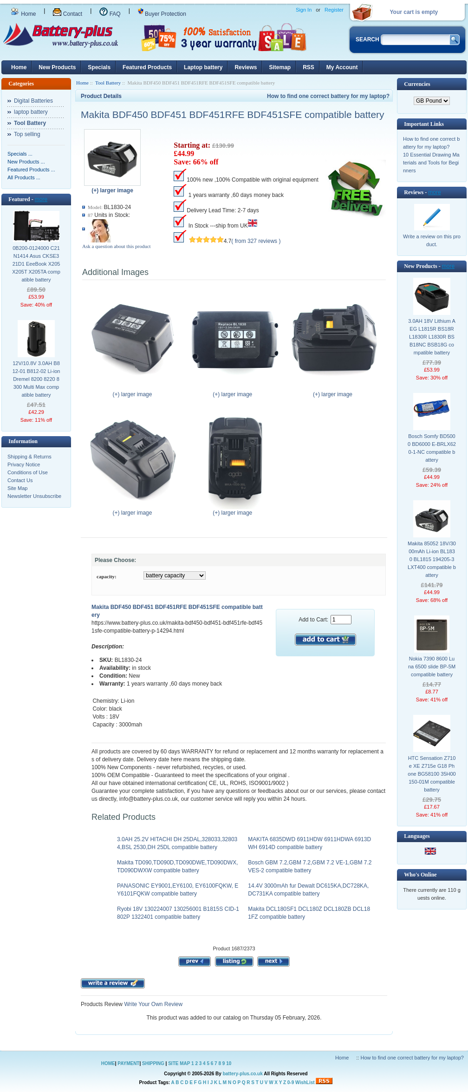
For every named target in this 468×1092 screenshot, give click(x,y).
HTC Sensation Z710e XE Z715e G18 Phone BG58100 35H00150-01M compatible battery (431, 773)
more (41, 199)
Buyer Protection (162, 14)
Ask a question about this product (116, 246)
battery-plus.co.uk (243, 1073)
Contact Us (19, 480)
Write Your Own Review (152, 1004)
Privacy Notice (23, 464)
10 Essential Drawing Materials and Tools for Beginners (431, 162)
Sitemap (280, 67)
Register (334, 10)
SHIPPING (153, 1063)
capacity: (107, 576)
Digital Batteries (33, 101)
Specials (99, 67)
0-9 (290, 1082)
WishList (305, 1082)
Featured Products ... (31, 169)
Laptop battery (203, 67)
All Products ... (23, 177)
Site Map (17, 488)
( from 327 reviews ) (255, 241)
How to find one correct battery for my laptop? (328, 96)
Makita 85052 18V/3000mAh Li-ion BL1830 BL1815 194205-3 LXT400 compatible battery (432, 559)
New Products (57, 67)
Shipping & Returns (29, 456)
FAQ (109, 14)
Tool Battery (108, 82)
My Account (342, 67)
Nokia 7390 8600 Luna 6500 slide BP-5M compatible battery (431, 666)
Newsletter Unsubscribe (34, 496)
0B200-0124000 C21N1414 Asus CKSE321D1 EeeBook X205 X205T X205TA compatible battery (36, 263)
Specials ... (19, 154)
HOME (108, 1063)
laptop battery (31, 112)
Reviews (245, 67)
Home (23, 14)
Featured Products (147, 67)
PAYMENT (128, 1063)
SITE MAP (179, 1063)
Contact (67, 14)
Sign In (304, 10)
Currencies (417, 84)
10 (228, 1063)
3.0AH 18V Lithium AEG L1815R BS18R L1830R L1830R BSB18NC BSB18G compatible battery (431, 336)
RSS (308, 67)
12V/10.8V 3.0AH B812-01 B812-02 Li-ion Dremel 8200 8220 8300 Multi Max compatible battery (36, 379)
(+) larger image (134, 392)
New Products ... (26, 161)
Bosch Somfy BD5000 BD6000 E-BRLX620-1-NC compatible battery (432, 448)
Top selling (27, 134)
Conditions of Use (27, 472)
